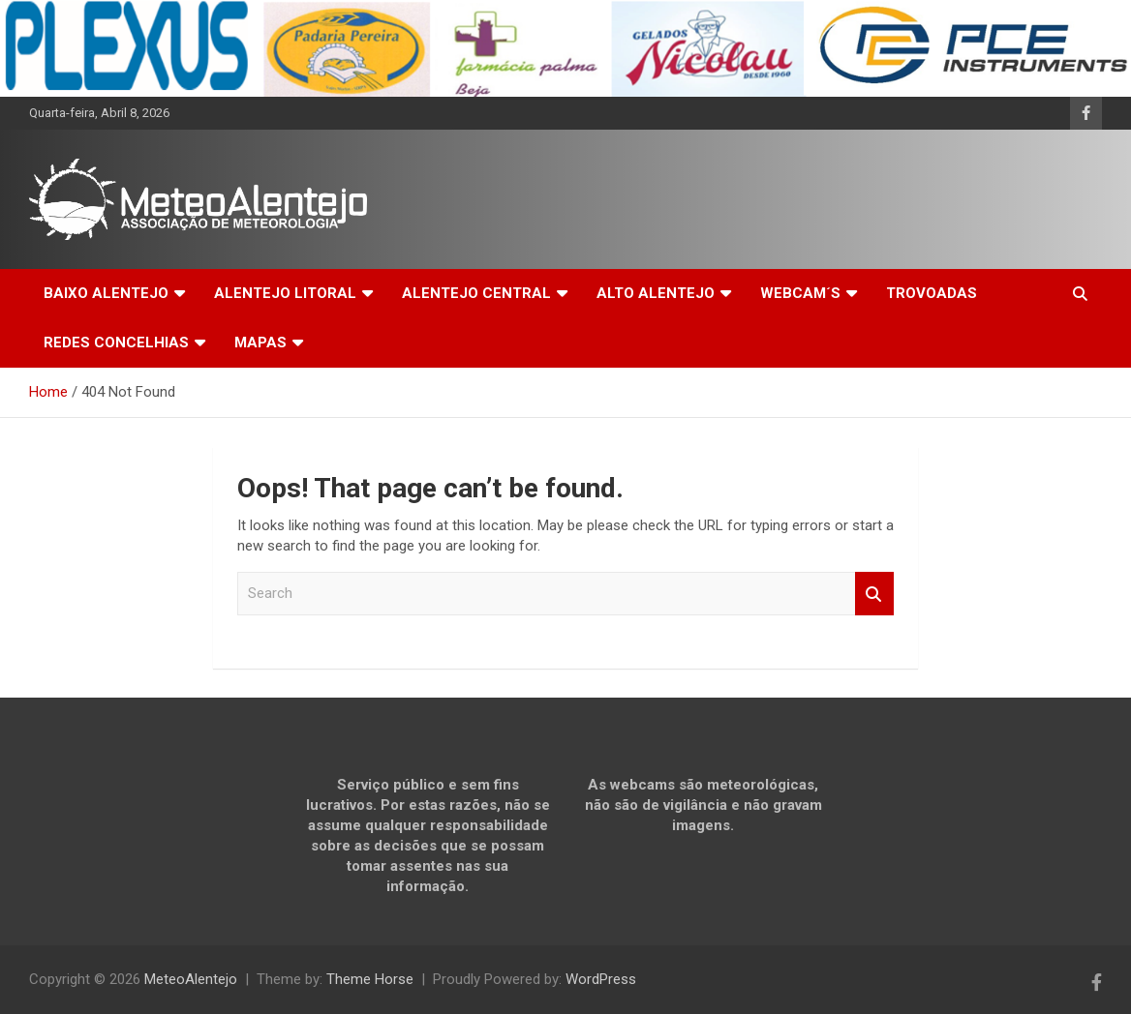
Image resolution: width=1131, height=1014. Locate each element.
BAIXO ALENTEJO (106, 293)
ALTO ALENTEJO (655, 293)
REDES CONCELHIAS (116, 342)
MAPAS (260, 342)
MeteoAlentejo (190, 979)
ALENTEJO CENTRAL (476, 293)
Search (874, 593)
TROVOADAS (931, 293)
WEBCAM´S (800, 293)
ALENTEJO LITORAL (285, 293)
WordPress (601, 979)
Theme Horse (369, 979)
